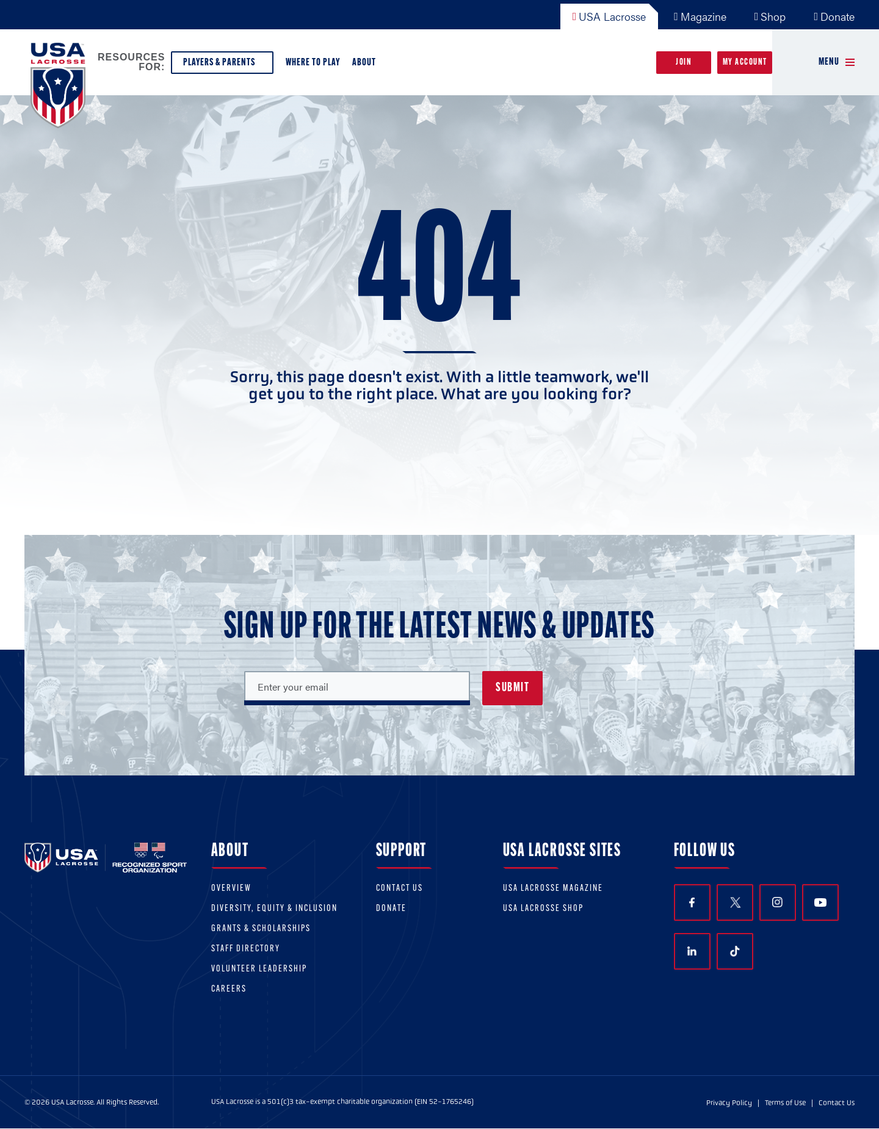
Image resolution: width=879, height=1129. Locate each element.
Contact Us (399, 888)
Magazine (700, 16)
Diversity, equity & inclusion (274, 908)
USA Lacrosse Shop (543, 908)
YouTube (820, 902)
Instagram (777, 902)
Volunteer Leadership (259, 969)
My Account (745, 62)
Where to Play (313, 62)
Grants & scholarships (261, 929)
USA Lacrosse (609, 16)
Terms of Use (785, 1102)
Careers (229, 989)
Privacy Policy (729, 1102)
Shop (770, 16)
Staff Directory (245, 949)
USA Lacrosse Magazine (553, 888)
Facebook (692, 903)
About (366, 65)
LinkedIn (691, 951)
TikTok (735, 951)
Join (684, 62)
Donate (834, 16)
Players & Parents (222, 65)
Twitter (735, 902)
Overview (231, 888)
